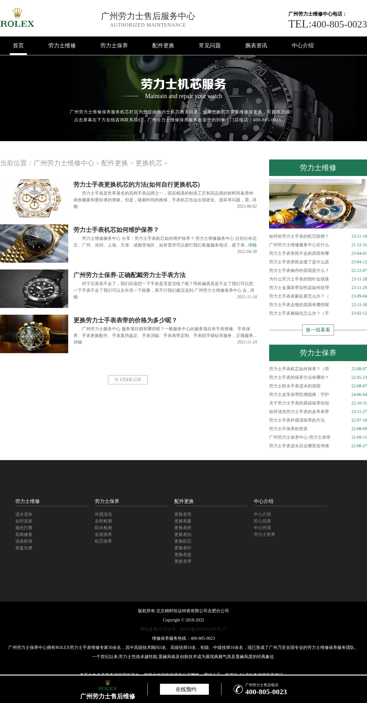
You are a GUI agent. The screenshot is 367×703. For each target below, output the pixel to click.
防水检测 (103, 527)
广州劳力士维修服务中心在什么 (318, 245)
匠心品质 (262, 521)
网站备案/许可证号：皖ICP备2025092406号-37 (183, 629)
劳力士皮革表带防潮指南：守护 (318, 394)
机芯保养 (103, 541)
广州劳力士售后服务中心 (148, 16)
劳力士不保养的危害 (318, 429)
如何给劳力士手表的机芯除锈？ (318, 236)
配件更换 (163, 45)
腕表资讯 (256, 45)
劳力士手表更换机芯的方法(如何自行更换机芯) (136, 184)
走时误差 (23, 521)
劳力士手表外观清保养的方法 (318, 420)
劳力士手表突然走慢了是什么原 (318, 262)
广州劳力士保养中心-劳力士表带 (318, 437)
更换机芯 (148, 163)
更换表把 (182, 527)
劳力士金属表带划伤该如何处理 (318, 288)
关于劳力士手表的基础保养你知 (318, 403)
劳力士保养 (114, 45)
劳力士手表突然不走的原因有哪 (318, 253)
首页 (18, 45)
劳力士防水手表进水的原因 (318, 386)
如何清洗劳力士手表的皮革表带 (318, 412)
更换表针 (182, 548)
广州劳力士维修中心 (64, 163)
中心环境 (262, 527)
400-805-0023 (327, 24)
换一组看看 (318, 329)
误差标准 (23, 541)
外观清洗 (103, 514)
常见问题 (210, 45)
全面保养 (103, 534)
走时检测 (103, 521)
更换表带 (182, 561)
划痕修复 (23, 534)
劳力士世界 (264, 534)
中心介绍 (303, 45)
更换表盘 (182, 554)
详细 (252, 245)
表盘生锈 (23, 548)
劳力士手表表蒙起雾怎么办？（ (318, 296)
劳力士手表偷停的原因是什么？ (318, 270)
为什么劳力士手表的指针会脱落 (318, 279)
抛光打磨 (23, 527)
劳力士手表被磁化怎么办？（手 (318, 313)
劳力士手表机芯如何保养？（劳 (318, 369)
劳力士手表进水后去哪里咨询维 (318, 446)
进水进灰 (23, 514)
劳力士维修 (62, 45)
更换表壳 (182, 514)
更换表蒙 (182, 521)
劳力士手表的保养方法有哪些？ (318, 377)
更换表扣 (182, 534)
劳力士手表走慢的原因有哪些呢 (318, 305)
